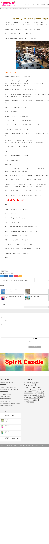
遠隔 (33, 4)
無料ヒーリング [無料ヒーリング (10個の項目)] (38, 395)
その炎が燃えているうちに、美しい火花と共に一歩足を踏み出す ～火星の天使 (15, 280)
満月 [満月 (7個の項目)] (32, 395)
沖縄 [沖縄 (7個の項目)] (28, 395)
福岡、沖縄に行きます (35, 296)
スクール (24, 4)
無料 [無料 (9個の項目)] (34, 395)
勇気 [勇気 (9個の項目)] (42, 391)
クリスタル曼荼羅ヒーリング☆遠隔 (5, 394)
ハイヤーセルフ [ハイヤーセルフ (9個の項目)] (39, 387)
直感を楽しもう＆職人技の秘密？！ (5, 398)
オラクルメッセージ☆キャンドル (11, 415)
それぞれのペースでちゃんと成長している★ (6, 382)
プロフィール (16, 445)
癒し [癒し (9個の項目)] (24, 397)
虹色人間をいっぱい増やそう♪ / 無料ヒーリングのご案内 (9, 389)
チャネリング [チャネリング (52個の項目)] (28, 387)
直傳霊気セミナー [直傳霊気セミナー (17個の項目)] (30, 397)
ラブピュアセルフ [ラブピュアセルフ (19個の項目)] (28, 391)
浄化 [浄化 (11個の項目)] (30, 395)
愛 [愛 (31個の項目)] (38, 394)
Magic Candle (7, 419)
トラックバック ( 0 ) (36, 306)
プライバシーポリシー (44, 445)
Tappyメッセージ (4, 271)
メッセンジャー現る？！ (35, 289)
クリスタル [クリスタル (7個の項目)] (39, 382)
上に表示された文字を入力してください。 (34, 341)
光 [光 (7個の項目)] (40, 391)
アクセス (33, 445)
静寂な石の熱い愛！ (3, 384)
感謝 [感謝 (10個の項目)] (25, 395)
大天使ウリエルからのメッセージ (5, 396)
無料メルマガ (28, 445)
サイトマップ (37, 445)
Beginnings (7, 432)
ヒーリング (6, 445)
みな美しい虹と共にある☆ (4, 391)
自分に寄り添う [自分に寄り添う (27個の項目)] (41, 397)
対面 (29, 4)
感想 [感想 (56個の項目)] (42, 394)
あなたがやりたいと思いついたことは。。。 (6, 401)
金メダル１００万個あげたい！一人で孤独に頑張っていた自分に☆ (10, 403)
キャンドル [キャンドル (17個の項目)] (34, 382)
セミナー (2, 445)
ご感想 (21, 445)
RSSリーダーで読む (5, 379)
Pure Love (7, 426)
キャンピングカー (4, 273)
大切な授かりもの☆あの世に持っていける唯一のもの (8, 387)
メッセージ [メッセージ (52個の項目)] (40, 390)
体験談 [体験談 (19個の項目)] (38, 391)
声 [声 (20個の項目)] (43, 391)
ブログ (8, 271)
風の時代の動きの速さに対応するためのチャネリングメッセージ (14, 290)
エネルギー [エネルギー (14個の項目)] (29, 382)
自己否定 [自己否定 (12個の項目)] (25, 401)
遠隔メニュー (11, 445)
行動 (12, 273)
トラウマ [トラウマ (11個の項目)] (34, 387)
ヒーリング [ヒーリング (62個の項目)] (28, 390)
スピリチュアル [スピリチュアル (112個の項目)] (30, 385)
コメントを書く (3, 270)
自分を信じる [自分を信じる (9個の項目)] (26, 400)
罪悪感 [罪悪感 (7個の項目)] (35, 397)
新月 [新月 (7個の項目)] (26, 395)
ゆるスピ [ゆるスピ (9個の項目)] (25, 382)
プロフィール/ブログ (41, 4)
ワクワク (8, 273)
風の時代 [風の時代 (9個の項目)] (36, 401)
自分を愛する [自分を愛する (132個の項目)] (34, 400)
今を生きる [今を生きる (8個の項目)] (34, 391)
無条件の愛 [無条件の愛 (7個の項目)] (43, 395)
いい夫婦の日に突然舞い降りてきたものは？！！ (13, 297)
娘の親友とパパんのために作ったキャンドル (6, 405)
